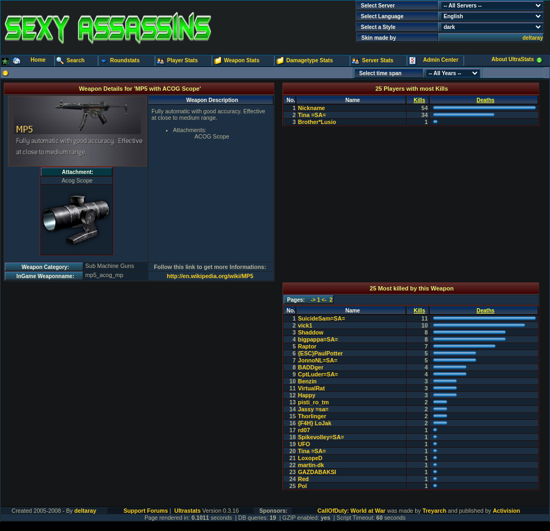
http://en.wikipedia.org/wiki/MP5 (210, 276)
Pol (302, 486)
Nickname (311, 108)
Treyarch (434, 510)
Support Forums (146, 510)
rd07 (304, 430)
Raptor (307, 346)
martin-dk (311, 465)
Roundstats (125, 60)
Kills (419, 100)
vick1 (305, 325)
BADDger (310, 367)
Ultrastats (187, 510)
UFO (304, 444)
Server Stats (377, 60)
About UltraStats (512, 59)
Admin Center (441, 60)
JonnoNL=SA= (317, 360)
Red (303, 479)
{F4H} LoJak (314, 423)
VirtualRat (311, 388)
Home (38, 60)
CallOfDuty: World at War (351, 510)
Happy (307, 395)
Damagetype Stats (309, 60)
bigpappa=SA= (318, 339)
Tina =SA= (312, 115)
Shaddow (310, 332)
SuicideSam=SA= (321, 318)
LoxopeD (310, 458)
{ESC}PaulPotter (320, 353)
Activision (506, 510)
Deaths (485, 100)
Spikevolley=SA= (321, 437)
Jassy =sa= (313, 409)
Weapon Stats (241, 60)
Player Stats (182, 60)
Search (75, 60)
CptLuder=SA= (318, 374)
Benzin (307, 381)
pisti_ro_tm (313, 402)
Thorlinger (312, 416)
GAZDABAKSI (317, 472)
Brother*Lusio (317, 122)
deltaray (533, 38)
